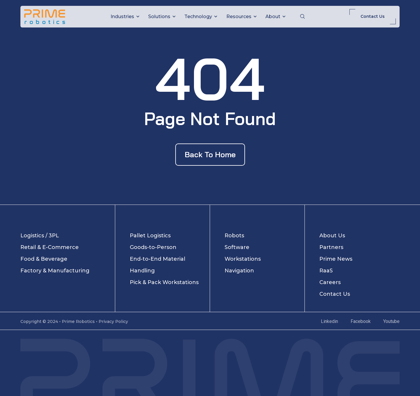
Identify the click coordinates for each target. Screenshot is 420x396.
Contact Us (372, 16)
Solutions (162, 16)
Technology (200, 16)
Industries (125, 16)
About (275, 16)
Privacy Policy (113, 321)
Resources (241, 16)
